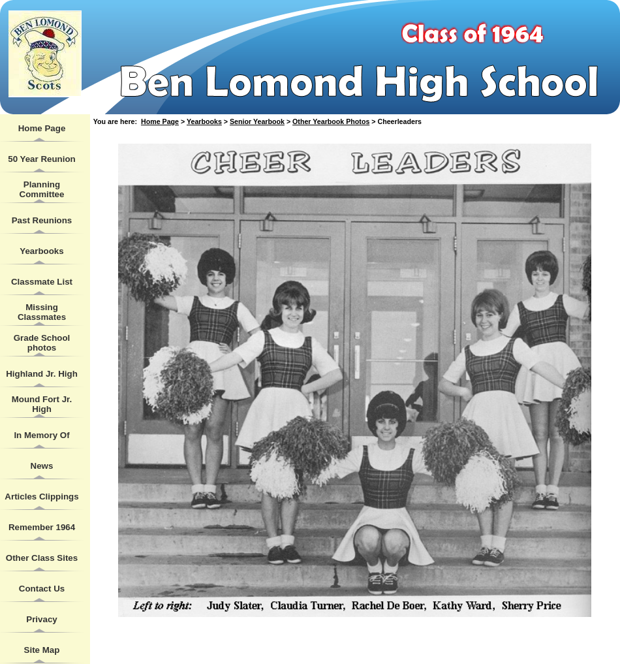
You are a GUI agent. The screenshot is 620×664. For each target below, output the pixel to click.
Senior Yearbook (257, 121)
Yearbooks (41, 251)
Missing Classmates (42, 312)
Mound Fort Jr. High (42, 404)
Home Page (42, 128)
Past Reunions (42, 220)
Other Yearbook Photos (330, 121)
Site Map (42, 650)
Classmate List (41, 282)
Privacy (41, 619)
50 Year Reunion (41, 159)
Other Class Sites (42, 558)
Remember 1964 (41, 527)
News (42, 466)
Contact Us (42, 588)
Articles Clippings (41, 496)
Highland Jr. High (42, 374)
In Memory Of (41, 435)
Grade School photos (42, 343)
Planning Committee (42, 189)
